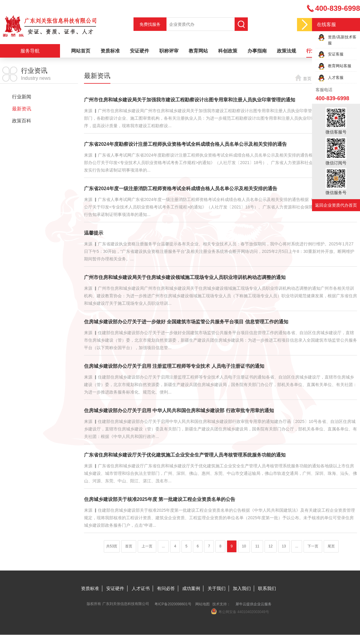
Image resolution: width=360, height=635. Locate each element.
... (163, 546)
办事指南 (257, 50)
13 (284, 546)
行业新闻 (21, 96)
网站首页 (80, 50)
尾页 (331, 546)
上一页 (147, 546)
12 (270, 546)
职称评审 (168, 50)
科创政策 (227, 50)
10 (244, 546)
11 (257, 546)
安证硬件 (139, 50)
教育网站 (198, 50)
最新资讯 (21, 108)
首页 (307, 78)
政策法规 (286, 50)
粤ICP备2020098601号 (172, 604)
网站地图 (202, 604)
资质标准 (110, 50)
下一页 (313, 546)
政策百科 (21, 120)
